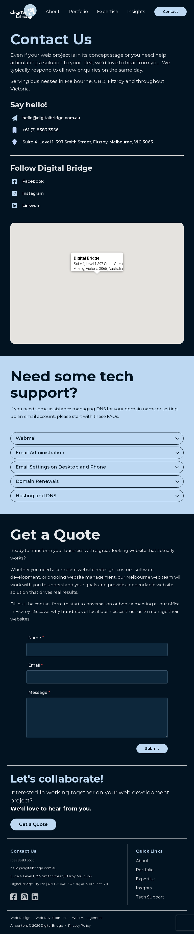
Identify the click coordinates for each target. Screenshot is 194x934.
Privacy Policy (79, 925)
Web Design (20, 918)
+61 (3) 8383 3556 (40, 130)
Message (37, 692)
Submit (152, 748)
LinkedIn (31, 205)
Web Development (51, 918)
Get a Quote (33, 824)
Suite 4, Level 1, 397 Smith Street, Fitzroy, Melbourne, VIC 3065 (87, 142)
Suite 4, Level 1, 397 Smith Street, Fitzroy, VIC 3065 (50, 876)
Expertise (107, 11)
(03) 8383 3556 (22, 860)
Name (34, 637)
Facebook (33, 181)
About (53, 11)
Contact (170, 11)
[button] (97, 278)
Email (34, 665)
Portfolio (78, 11)
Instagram (33, 193)
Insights (136, 11)
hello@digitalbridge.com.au (51, 117)
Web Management (87, 918)
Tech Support (150, 897)
